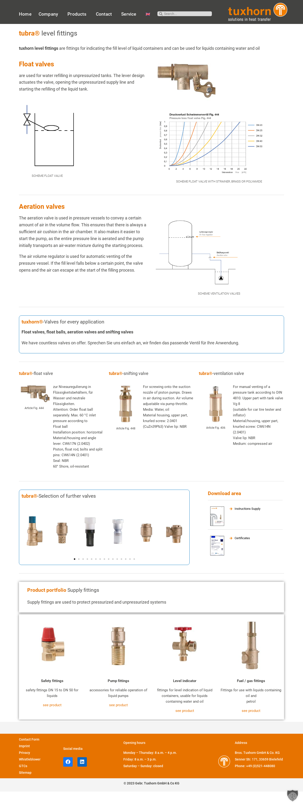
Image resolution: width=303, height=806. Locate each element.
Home (25, 14)
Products (78, 14)
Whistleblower (29, 774)
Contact (105, 14)
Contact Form (29, 754)
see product (52, 719)
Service (129, 14)
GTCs (23, 780)
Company (49, 14)
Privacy (24, 767)
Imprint (24, 760)
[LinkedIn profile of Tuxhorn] (82, 776)
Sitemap (25, 787)
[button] (74, 573)
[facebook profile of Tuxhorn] (68, 776)
